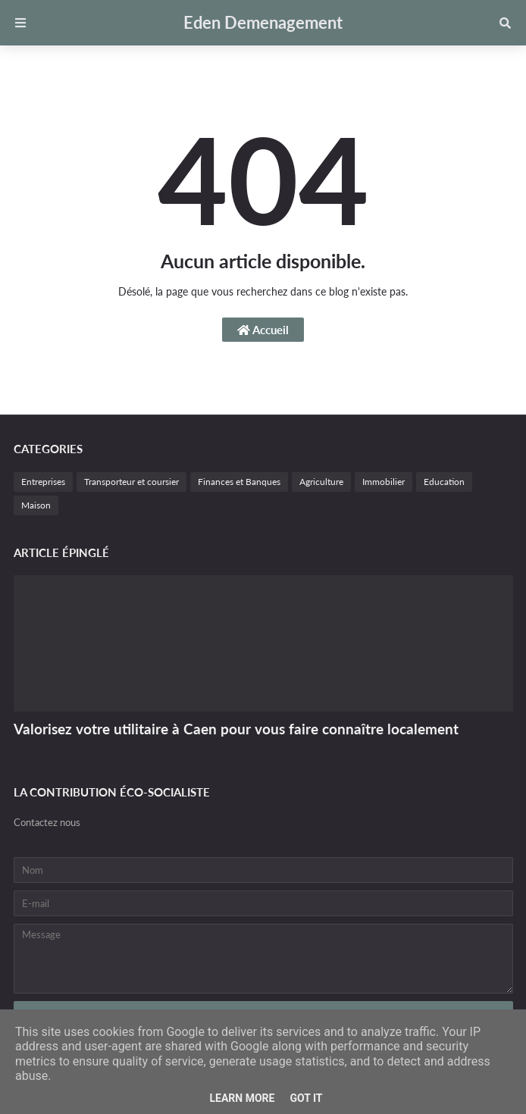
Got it (306, 1098)
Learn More (241, 1098)
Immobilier (383, 481)
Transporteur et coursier (131, 481)
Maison (36, 505)
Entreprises (43, 481)
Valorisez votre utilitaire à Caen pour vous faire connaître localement (236, 728)
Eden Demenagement (263, 22)
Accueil (263, 329)
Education (444, 481)
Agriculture (321, 481)
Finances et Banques (239, 481)
